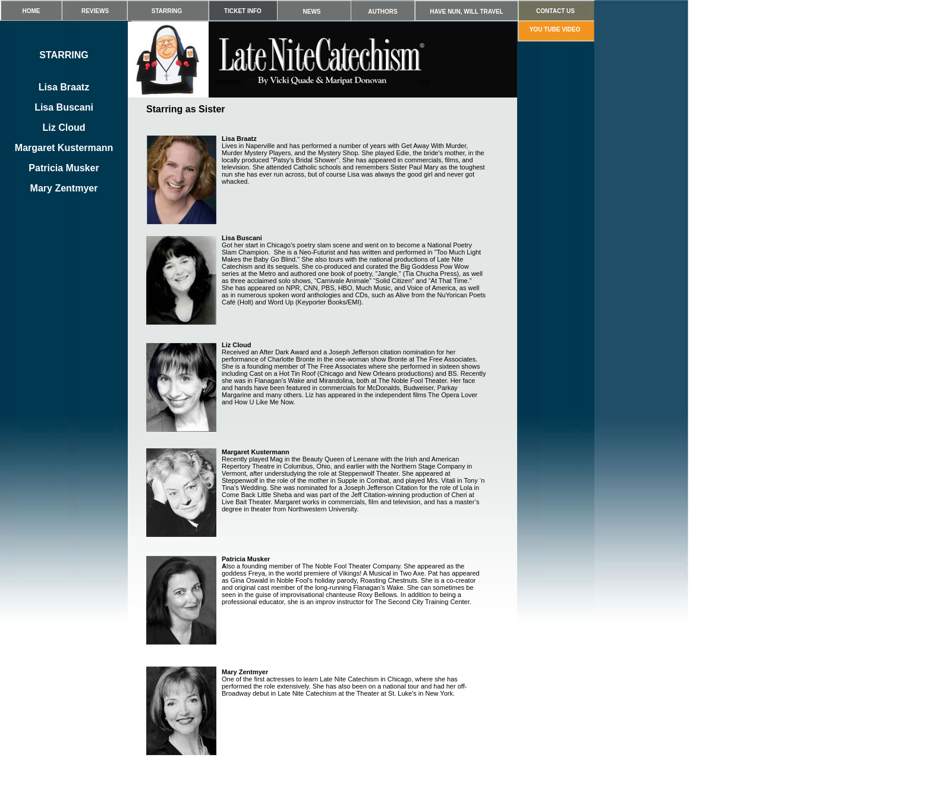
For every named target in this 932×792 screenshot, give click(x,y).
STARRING (167, 11)
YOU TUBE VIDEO (555, 29)
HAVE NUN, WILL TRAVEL (466, 11)
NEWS (312, 11)
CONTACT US (555, 11)
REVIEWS (95, 11)
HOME (31, 11)
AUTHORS (382, 11)
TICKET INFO (243, 11)
